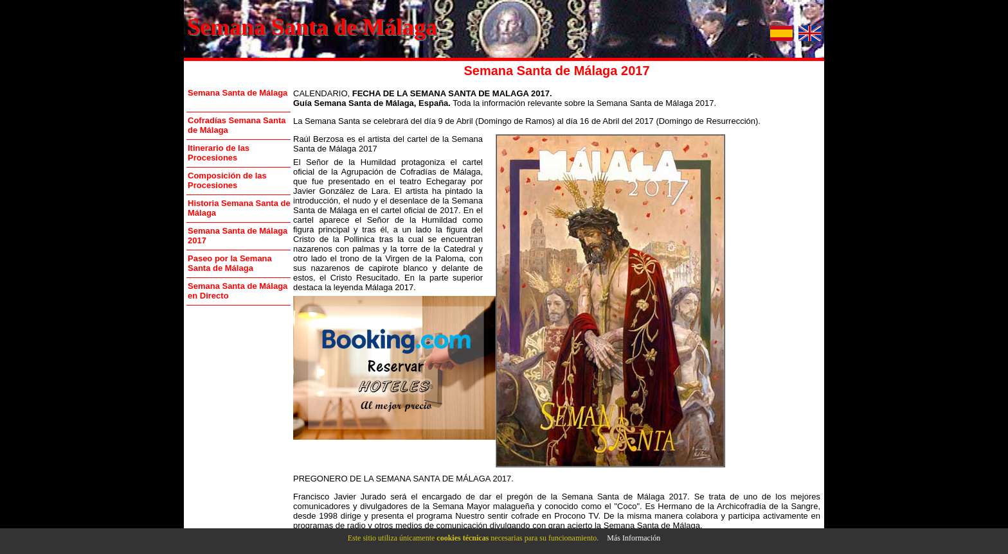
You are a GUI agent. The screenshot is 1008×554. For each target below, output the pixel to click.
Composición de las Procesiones (227, 180)
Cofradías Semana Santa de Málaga (236, 125)
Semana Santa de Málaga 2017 (237, 235)
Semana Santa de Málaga (312, 27)
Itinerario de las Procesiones (218, 152)
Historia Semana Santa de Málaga (239, 208)
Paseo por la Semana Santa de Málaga (230, 263)
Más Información (633, 537)
